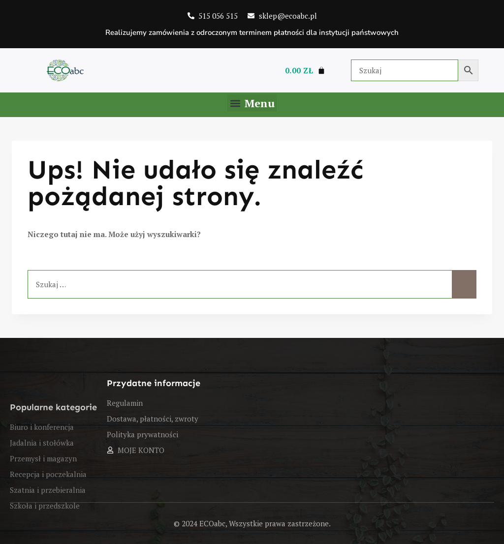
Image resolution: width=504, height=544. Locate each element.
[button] (252, 103)
